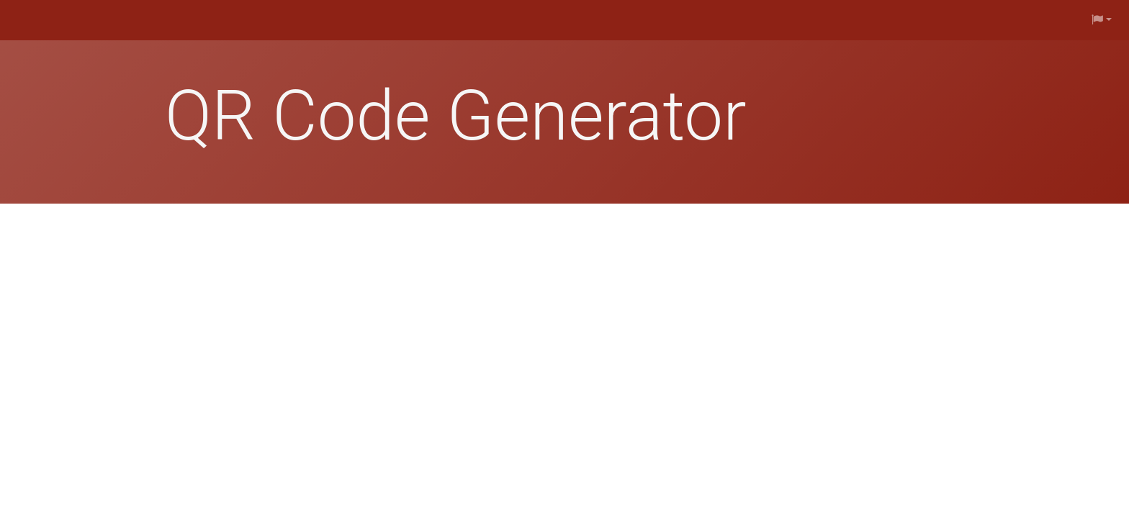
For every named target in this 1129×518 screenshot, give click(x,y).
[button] (1101, 20)
